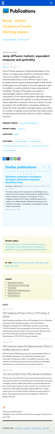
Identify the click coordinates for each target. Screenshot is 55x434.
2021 (42, 262)
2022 (37, 262)
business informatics (12, 244)
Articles (20, 20)
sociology (19, 249)
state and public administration (35, 249)
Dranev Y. (6, 67)
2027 (15, 262)
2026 (19, 262)
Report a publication (9, 40)
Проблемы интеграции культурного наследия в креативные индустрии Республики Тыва (23, 179)
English (16, 134)
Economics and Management (28, 123)
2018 (11, 266)
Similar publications (20, 167)
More (17, 266)
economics (25, 244)
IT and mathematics (23, 247)
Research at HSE (23, 40)
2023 (33, 262)
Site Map (46, 428)
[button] (5, 171)
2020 (46, 262)
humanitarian (10, 247)
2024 (28, 262)
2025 (24, 262)
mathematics (10, 249)
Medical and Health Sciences (19, 290)
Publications (22, 11)
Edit (51, 431)
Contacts (18, 428)
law (32, 247)
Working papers (15, 32)
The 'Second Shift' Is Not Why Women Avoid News (27, 373)
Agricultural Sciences (15, 282)
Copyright (26, 428)
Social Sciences (14, 295)
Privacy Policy (36, 428)
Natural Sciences (14, 293)
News (5, 304)
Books (7, 20)
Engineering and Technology (18, 285)
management (39, 247)
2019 (7, 266)
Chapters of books (17, 26)
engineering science (37, 244)
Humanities (12, 287)
